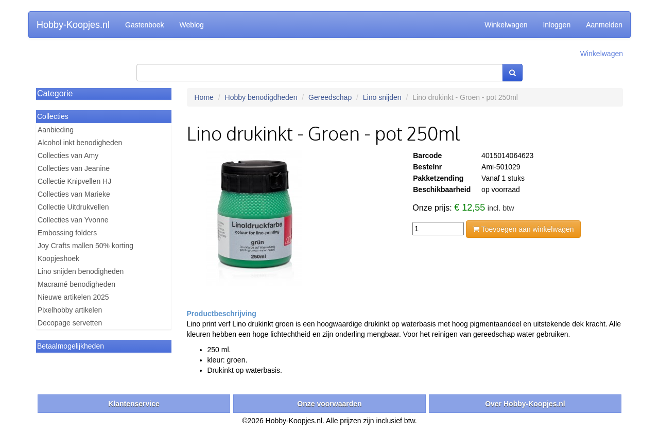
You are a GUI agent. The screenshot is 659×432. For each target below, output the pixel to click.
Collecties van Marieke (74, 194)
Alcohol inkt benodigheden (80, 143)
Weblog (192, 25)
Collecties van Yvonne (73, 220)
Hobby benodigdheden (261, 97)
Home (204, 97)
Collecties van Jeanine (74, 168)
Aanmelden (604, 25)
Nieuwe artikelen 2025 (73, 297)
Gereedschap (330, 97)
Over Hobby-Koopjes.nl (525, 404)
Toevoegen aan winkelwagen (523, 229)
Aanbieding (56, 130)
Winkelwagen (505, 25)
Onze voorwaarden (329, 404)
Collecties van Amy (68, 155)
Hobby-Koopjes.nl (73, 25)
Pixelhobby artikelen (70, 310)
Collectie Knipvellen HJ (74, 181)
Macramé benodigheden (76, 284)
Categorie (55, 93)
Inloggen (556, 25)
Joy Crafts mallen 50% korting (85, 245)
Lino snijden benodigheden (81, 271)
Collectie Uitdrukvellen (73, 207)
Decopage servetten (70, 323)
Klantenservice (134, 404)
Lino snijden (382, 97)
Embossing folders (67, 233)
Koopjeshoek (58, 258)
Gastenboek (144, 25)
